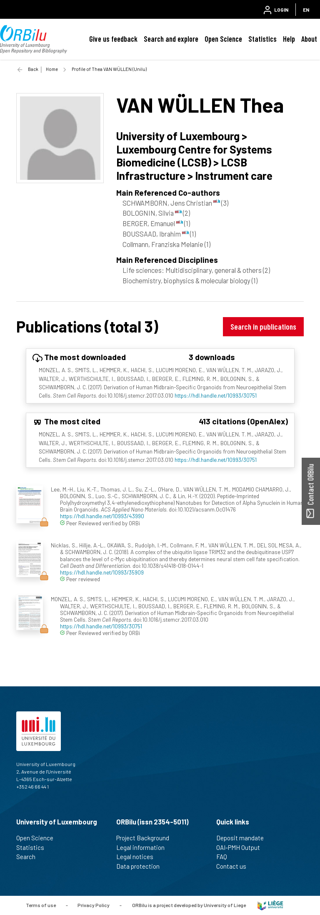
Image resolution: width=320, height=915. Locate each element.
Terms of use (41, 904)
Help (289, 38)
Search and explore (171, 38)
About (309, 38)
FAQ (225, 856)
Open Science (223, 38)
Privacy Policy (94, 904)
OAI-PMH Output (241, 847)
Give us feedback (113, 38)
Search (29, 856)
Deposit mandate (243, 838)
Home (52, 69)
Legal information (144, 847)
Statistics (262, 38)
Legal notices (138, 856)
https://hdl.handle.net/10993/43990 (102, 515)
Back (33, 69)
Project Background (146, 838)
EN (306, 10)
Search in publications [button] (263, 326)
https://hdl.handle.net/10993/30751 (216, 395)
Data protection (141, 866)
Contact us (234, 866)
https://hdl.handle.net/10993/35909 (102, 572)
